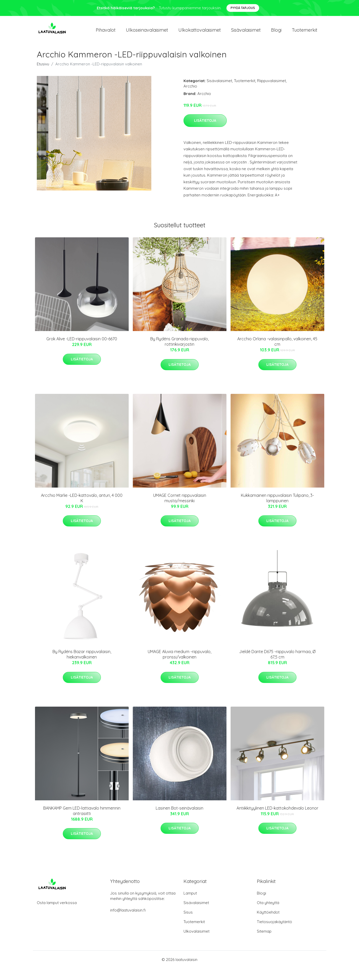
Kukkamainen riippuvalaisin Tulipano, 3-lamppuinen (277, 500)
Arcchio (190, 88)
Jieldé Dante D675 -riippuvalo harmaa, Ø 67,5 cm (277, 657)
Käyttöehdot (268, 914)
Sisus (188, 914)
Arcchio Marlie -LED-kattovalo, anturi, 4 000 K (81, 500)
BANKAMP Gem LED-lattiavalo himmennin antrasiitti (81, 813)
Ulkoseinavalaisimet (147, 31)
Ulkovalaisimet (196, 933)
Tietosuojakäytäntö (274, 924)
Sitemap (264, 933)
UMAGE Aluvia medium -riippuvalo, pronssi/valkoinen (179, 657)
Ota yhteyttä (268, 905)
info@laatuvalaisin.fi (128, 912)
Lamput (190, 895)
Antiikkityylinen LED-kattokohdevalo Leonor (277, 810)
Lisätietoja (205, 123)
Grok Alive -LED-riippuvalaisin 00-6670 (81, 341)
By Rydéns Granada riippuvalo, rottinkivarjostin (179, 344)
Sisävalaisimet (246, 31)
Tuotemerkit (304, 31)
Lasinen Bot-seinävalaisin (179, 810)
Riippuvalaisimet (271, 83)
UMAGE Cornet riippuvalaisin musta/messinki (179, 500)
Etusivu (43, 66)
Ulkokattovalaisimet (199, 31)
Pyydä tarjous (243, 8)
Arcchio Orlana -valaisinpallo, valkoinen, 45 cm (277, 344)
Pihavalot (106, 31)
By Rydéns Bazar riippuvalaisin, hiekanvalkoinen (81, 657)
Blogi (276, 31)
